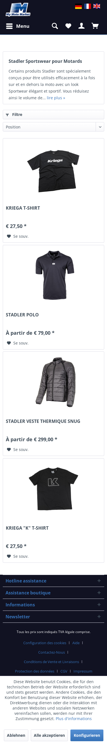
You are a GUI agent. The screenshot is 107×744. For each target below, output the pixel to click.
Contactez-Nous (51, 652)
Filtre (14, 114)
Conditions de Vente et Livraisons (51, 661)
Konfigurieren (87, 735)
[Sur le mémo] (18, 236)
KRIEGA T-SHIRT (23, 208)
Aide (76, 642)
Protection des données (34, 671)
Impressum (82, 671)
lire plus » (56, 97)
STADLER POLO (22, 315)
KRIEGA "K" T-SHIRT (27, 528)
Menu (17, 25)
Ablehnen (16, 735)
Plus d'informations (74, 718)
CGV (63, 671)
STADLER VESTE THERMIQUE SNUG (43, 421)
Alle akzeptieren (49, 735)
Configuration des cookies (44, 642)
